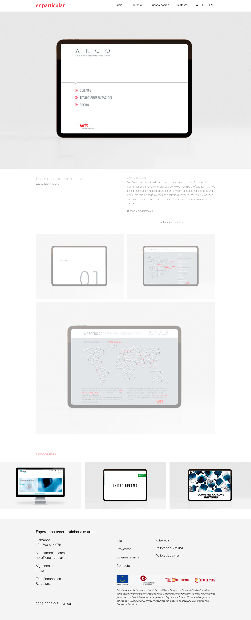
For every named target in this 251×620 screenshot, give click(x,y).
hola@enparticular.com (53, 558)
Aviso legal (162, 540)
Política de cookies (168, 555)
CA (196, 5)
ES (203, 5)
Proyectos (136, 5)
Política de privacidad (169, 548)
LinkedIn (42, 571)
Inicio (119, 5)
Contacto (181, 5)
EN (211, 5)
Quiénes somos (159, 5)
